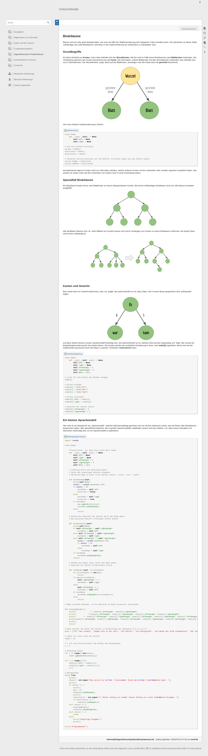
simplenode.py (72, 130)
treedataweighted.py (74, 354)
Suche (48, 22)
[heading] (28, 31)
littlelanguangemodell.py (76, 437)
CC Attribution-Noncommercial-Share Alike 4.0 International (175, 748)
